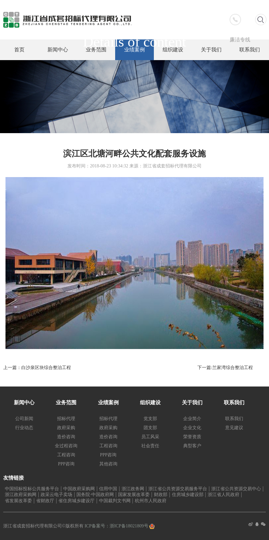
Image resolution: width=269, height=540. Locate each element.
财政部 (160, 494)
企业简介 (192, 418)
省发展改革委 (18, 500)
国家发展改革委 (134, 494)
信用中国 (108, 488)
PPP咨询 (66, 463)
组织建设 (150, 402)
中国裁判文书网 (115, 500)
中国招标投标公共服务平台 (32, 488)
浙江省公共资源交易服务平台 (177, 488)
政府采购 (66, 427)
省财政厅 (45, 500)
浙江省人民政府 (223, 494)
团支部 (150, 427)
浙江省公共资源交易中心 (236, 488)
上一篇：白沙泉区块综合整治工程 (37, 367)
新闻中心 (24, 402)
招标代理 (66, 418)
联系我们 (234, 402)
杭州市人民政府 (150, 500)
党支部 (150, 418)
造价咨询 (66, 436)
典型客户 (192, 445)
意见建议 (234, 427)
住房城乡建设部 (188, 494)
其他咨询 (108, 463)
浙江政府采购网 (20, 494)
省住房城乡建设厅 (76, 500)
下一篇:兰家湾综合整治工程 (225, 367)
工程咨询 (66, 454)
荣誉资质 (192, 436)
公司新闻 (24, 418)
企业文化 (192, 427)
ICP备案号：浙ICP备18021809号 (117, 526)
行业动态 (24, 427)
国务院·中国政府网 (95, 494)
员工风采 (150, 436)
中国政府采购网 (79, 488)
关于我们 (192, 402)
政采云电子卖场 (56, 494)
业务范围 (66, 402)
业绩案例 (108, 402)
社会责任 (150, 445)
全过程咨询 (66, 445)
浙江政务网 (133, 488)
